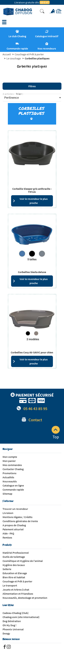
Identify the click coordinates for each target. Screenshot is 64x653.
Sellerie (7, 569)
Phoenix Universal (13, 629)
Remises (7, 537)
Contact (35, 419)
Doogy (6, 633)
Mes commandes (12, 465)
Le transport (10, 585)
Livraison (8, 513)
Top (56, 433)
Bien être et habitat (14, 577)
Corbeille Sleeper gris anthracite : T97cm (32, 190)
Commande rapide (13, 489)
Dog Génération (12, 621)
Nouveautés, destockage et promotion (25, 597)
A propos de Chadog (14, 525)
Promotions (9, 473)
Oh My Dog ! (9, 625)
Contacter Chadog (13, 469)
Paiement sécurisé (13, 529)
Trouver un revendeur (15, 509)
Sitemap (7, 493)
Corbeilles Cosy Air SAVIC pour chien (32, 352)
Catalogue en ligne (13, 485)
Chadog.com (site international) (21, 617)
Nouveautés (10, 481)
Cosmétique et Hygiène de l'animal (23, 561)
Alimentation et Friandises (18, 593)
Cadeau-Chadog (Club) (16, 613)
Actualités (8, 477)
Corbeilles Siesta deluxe (32, 272)
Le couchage (13, 58)
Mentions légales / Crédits (17, 517)
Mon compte (10, 456)
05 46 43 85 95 (35, 408)
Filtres (32, 86)
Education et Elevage (15, 573)
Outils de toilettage (14, 556)
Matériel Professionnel (16, 552)
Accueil (7, 54)
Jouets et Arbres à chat (16, 589)
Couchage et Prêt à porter (29, 54)
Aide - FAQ (8, 533)
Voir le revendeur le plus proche (30, 201)
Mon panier (9, 461)
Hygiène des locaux (14, 565)
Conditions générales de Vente (20, 521)
